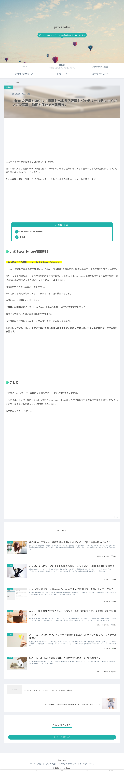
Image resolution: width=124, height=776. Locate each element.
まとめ (23, 238)
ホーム (26, 768)
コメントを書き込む (62, 741)
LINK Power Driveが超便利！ (33, 232)
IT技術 (34, 768)
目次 (60, 225)
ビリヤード (79, 768)
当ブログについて (93, 768)
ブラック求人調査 (47, 768)
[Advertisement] (62, 138)
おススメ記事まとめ (64, 768)
